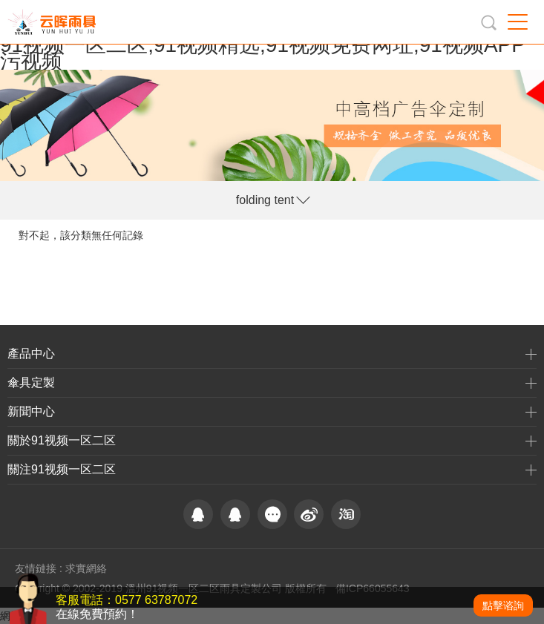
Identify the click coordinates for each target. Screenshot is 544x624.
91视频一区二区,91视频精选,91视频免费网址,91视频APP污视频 (262, 53)
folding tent (265, 200)
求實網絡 (86, 568)
